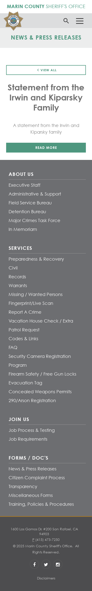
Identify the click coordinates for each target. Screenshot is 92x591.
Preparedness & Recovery (36, 259)
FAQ (13, 347)
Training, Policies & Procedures (41, 504)
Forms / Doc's (28, 458)
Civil (13, 267)
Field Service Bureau (30, 202)
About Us (21, 174)
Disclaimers (46, 578)
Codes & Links (23, 338)
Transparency (23, 486)
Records (17, 276)
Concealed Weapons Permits (40, 391)
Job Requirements (28, 439)
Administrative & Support (35, 194)
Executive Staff (24, 185)
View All (46, 70)
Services (20, 248)
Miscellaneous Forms (31, 495)
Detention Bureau (27, 211)
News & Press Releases (32, 468)
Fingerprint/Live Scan (31, 303)
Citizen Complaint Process (37, 477)
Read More (46, 147)
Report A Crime (25, 312)
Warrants (18, 285)
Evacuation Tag (25, 382)
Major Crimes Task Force (34, 220)
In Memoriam (23, 229)
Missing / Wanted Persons (36, 294)
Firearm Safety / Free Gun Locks (42, 374)
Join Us (19, 419)
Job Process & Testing (32, 430)
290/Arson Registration (32, 400)
